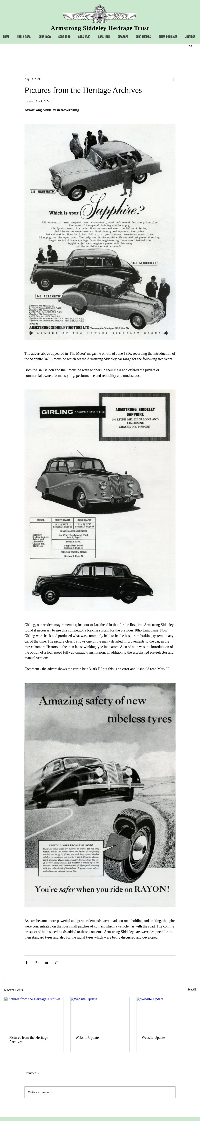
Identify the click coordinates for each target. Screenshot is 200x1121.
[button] (191, 45)
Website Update (87, 1037)
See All (192, 989)
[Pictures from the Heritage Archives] (33, 1013)
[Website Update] (100, 1013)
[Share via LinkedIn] (46, 962)
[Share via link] (56, 962)
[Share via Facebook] (26, 962)
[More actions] (173, 79)
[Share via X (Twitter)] (36, 962)
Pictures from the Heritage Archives (28, 1039)
